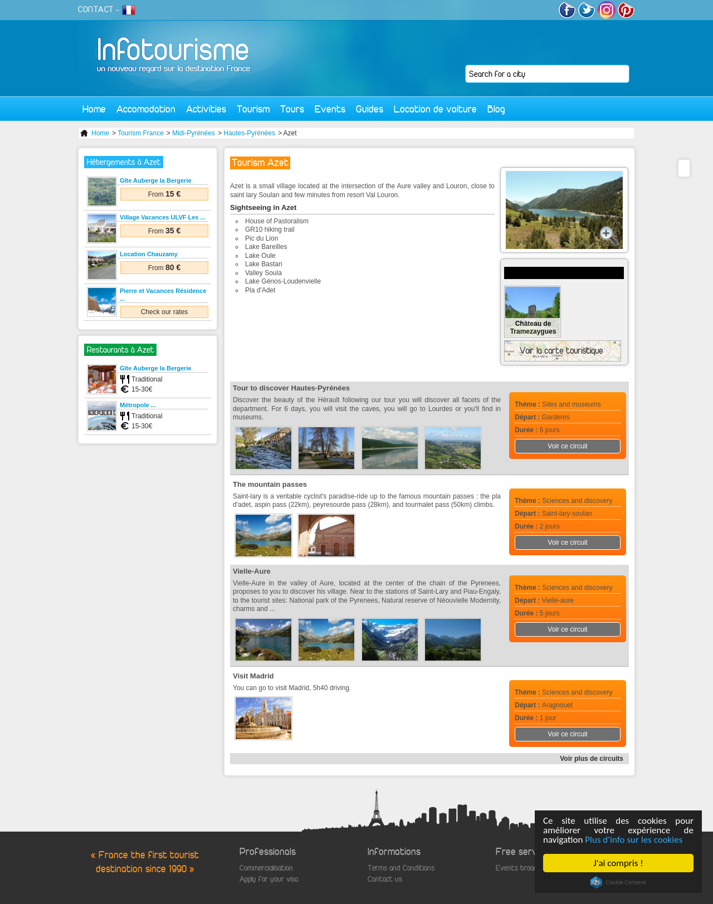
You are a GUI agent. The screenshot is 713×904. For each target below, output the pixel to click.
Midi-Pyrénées (193, 133)
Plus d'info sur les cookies (634, 840)
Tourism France (141, 133)
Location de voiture (435, 109)
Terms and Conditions (401, 868)
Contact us (385, 879)
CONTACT (96, 9)
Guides (369, 109)
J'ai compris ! (618, 863)
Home (94, 109)
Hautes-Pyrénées (249, 133)
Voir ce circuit (567, 446)
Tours (292, 109)
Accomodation (145, 109)
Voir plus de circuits (591, 759)
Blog (496, 109)
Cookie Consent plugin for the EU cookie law (618, 882)
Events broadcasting (527, 868)
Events (330, 109)
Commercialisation (266, 868)
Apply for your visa (269, 879)
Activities (206, 109)
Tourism (253, 109)
